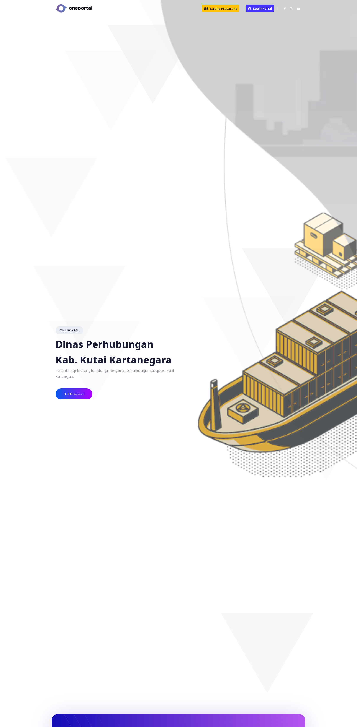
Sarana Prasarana (220, 8)
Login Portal (260, 8)
